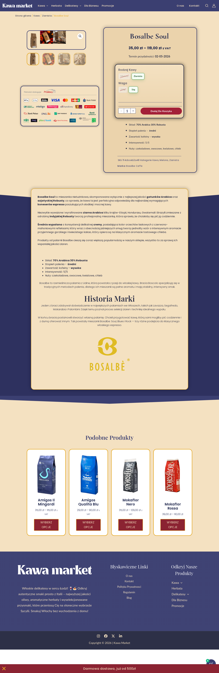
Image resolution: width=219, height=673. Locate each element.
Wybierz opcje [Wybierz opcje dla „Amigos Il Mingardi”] (46, 547)
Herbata (56, 6)
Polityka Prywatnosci (129, 611)
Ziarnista (47, 15)
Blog (129, 622)
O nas (180, 6)
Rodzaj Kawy (127, 70)
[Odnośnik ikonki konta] (214, 6)
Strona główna (23, 15)
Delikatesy (73, 6)
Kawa (43, 6)
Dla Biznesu (91, 6)
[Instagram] (98, 659)
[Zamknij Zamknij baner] (4, 668)
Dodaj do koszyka (161, 110)
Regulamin (129, 616)
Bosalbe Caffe (134, 165)
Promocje (108, 6)
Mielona (164, 160)
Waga (122, 83)
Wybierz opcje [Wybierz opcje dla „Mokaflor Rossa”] (173, 547)
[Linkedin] (120, 659)
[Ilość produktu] (127, 111)
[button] (46, 6)
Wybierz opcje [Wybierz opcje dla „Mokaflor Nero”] (130, 547)
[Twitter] (113, 659)
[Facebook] (106, 659)
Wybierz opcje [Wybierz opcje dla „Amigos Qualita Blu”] (88, 547)
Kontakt (194, 6)
